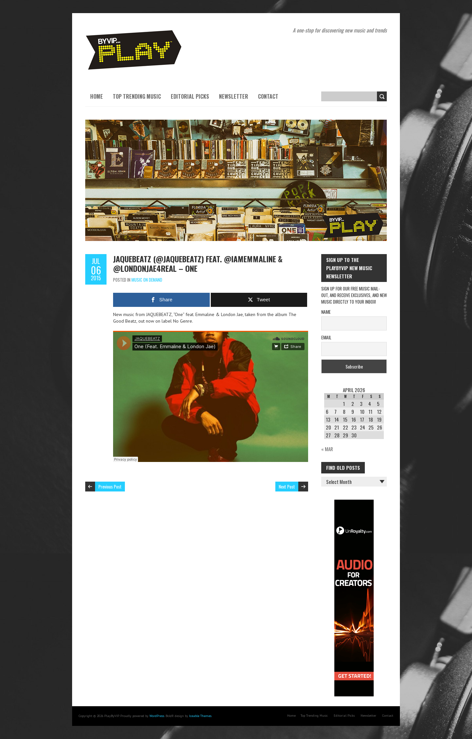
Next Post (287, 486)
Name (326, 311)
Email (326, 337)
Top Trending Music (137, 96)
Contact (268, 96)
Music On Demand (146, 279)
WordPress (156, 716)
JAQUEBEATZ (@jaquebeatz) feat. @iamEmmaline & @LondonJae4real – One (198, 263)
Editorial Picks (190, 96)
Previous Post (110, 486)
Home (96, 96)
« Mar (327, 448)
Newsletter (233, 96)
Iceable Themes (200, 716)
